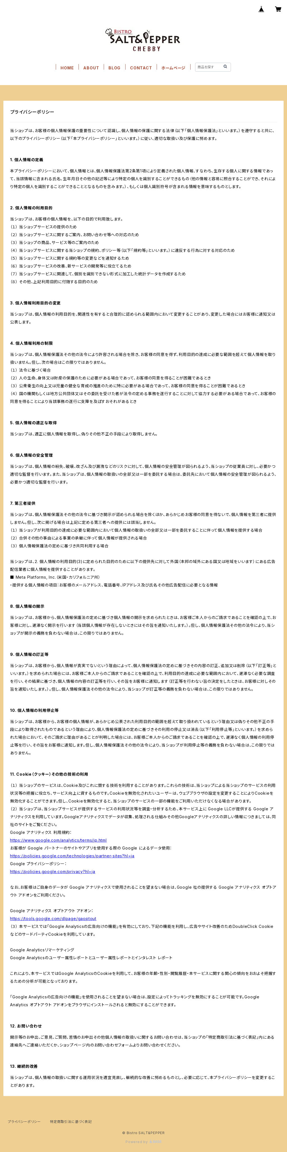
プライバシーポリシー (24, 1122)
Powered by (143, 1142)
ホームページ (173, 67)
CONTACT (141, 67)
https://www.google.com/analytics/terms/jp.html (58, 840)
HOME (67, 67)
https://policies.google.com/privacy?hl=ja (52, 871)
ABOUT (91, 67)
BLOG (114, 67)
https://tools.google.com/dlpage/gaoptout (53, 918)
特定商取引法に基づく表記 (71, 1122)
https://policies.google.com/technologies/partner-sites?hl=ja (72, 855)
